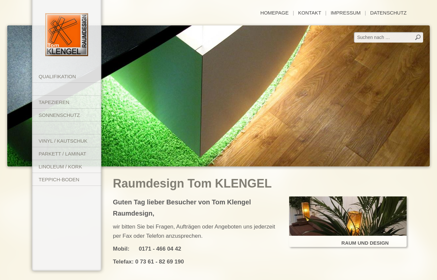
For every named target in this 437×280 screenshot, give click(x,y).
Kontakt (309, 13)
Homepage (274, 13)
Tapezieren (54, 102)
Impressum (346, 13)
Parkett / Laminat (62, 154)
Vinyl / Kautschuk (63, 141)
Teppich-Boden (59, 179)
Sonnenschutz (59, 115)
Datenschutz (388, 13)
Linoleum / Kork (60, 166)
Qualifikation (57, 76)
